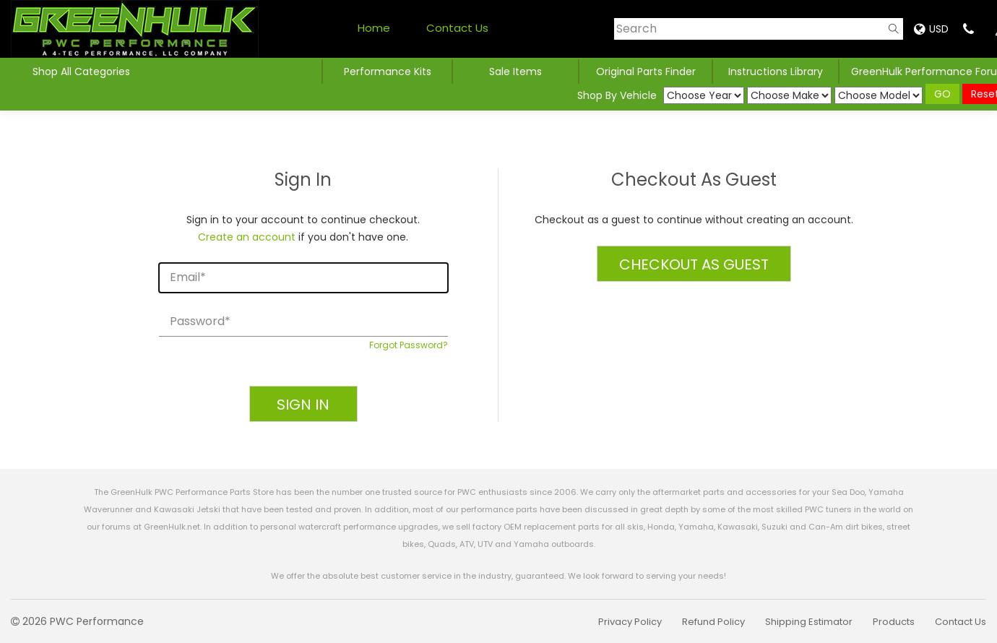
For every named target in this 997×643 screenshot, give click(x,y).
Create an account (246, 237)
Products (894, 622)
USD (931, 29)
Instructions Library (775, 71)
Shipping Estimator (809, 622)
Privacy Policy (630, 622)
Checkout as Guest (694, 264)
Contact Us (457, 27)
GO (942, 94)
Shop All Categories (81, 71)
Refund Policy (713, 622)
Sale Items (515, 71)
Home (374, 27)
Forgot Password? (408, 345)
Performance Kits (387, 71)
